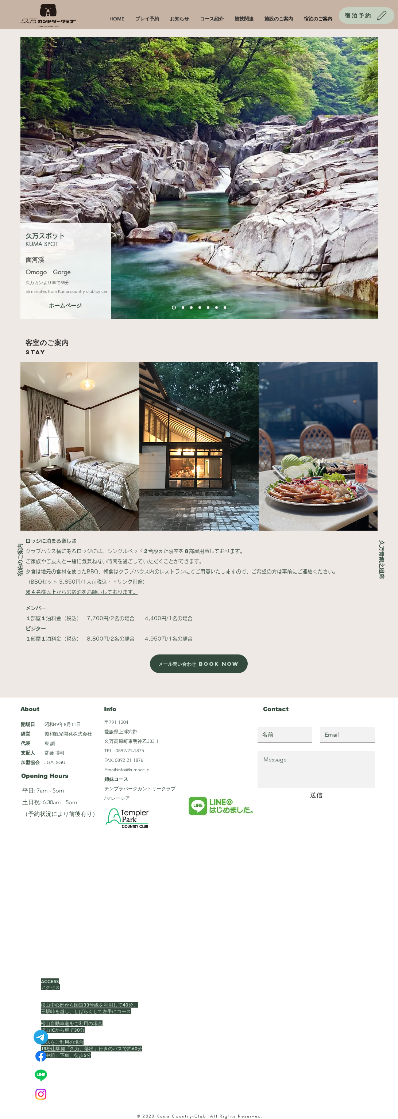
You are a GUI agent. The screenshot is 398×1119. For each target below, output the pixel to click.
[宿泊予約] (366, 15)
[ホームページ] (65, 305)
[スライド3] (191, 307)
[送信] (316, 795)
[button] (80, 446)
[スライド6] (216, 307)
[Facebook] (41, 1056)
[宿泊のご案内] (19, 560)
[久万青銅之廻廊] (381, 559)
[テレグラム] (41, 1037)
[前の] (30, 178)
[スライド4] (199, 307)
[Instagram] (41, 1094)
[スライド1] (174, 308)
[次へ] (367, 178)
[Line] (41, 1075)
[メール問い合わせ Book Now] (199, 663)
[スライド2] (183, 307)
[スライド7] (225, 307)
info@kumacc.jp (133, 769)
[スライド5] (208, 307)
